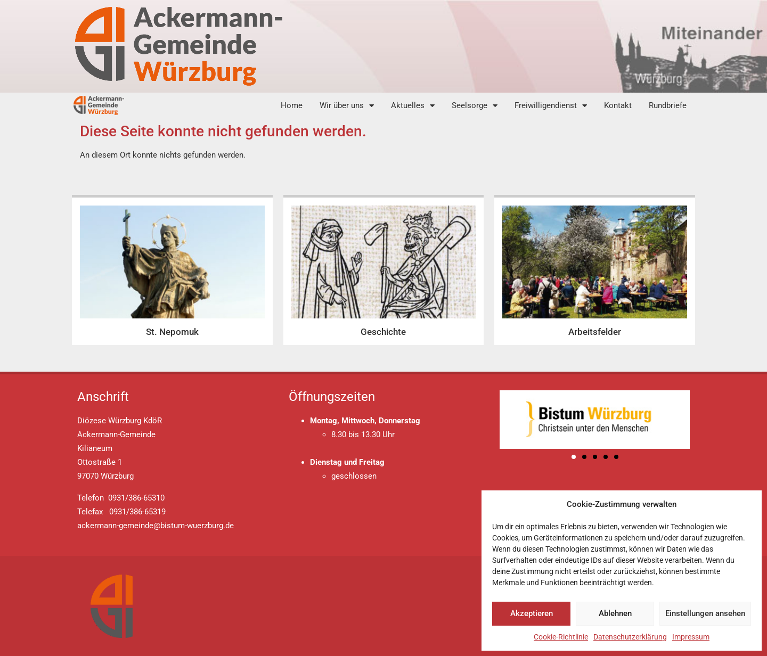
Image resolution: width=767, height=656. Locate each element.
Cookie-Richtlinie (561, 637)
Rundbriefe (668, 105)
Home (292, 105)
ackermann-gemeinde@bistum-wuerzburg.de (155, 525)
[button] (574, 457)
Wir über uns (347, 105)
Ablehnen (615, 613)
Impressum (690, 637)
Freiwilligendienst (551, 105)
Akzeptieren (531, 613)
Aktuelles (413, 105)
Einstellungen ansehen (705, 613)
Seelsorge (474, 105)
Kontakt (618, 105)
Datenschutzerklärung (630, 637)
